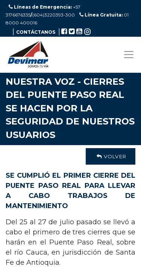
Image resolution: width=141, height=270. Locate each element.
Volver (110, 156)
